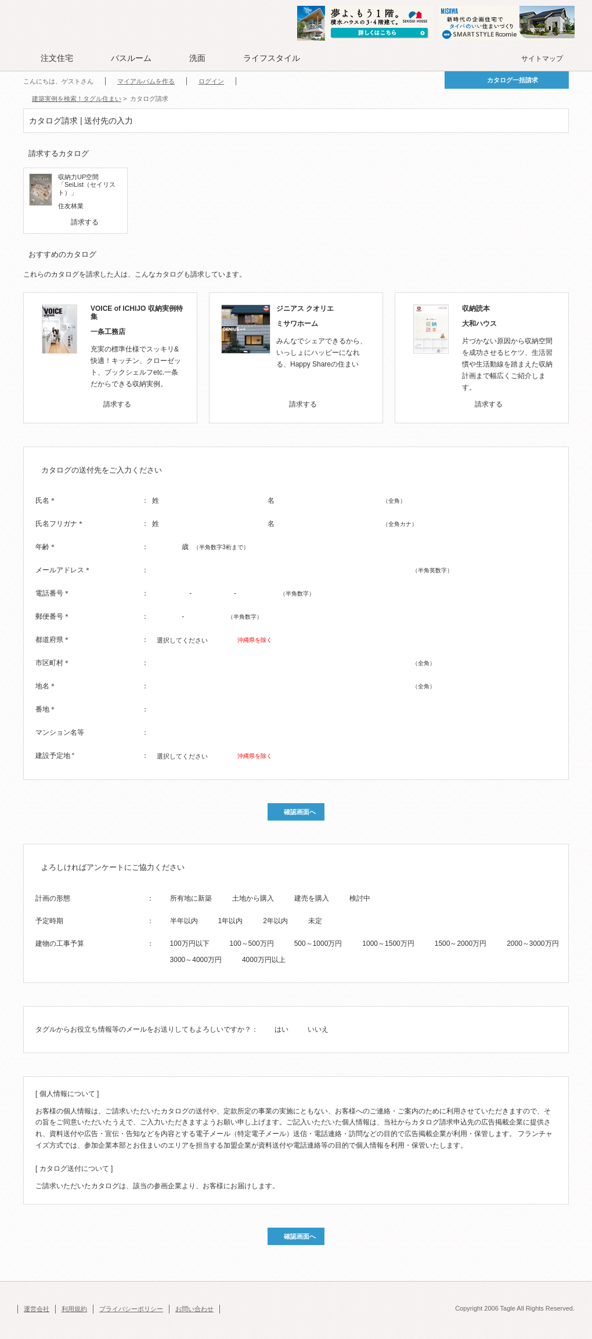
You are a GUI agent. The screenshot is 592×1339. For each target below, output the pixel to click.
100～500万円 (252, 943)
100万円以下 (190, 943)
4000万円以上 (264, 959)
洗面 (197, 58)
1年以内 (230, 920)
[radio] (162, 897)
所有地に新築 (191, 898)
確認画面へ (300, 811)
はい (281, 1029)
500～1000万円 (318, 943)
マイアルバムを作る (146, 81)
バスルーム (131, 58)
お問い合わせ (194, 1308)
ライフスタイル (271, 58)
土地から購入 (253, 898)
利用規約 (74, 1308)
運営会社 (36, 1308)
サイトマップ (542, 59)
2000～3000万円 (532, 943)
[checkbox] (63, 222)
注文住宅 (57, 58)
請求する (85, 222)
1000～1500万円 (388, 943)
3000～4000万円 (196, 959)
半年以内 (184, 920)
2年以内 (275, 920)
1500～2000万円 (460, 943)
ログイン (211, 81)
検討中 (359, 898)
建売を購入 (311, 898)
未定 (315, 920)
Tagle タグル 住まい (60, 24)
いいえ (318, 1029)
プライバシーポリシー (131, 1308)
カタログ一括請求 (512, 80)
